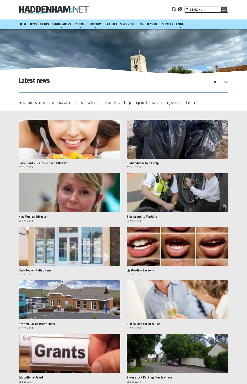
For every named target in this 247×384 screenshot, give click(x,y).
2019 (97, 356)
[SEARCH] (205, 9)
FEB (33, 360)
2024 (141, 356)
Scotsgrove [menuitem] (220, 377)
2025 (150, 356)
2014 (53, 356)
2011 (27, 356)
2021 (114, 356)
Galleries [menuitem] (111, 24)
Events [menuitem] (44, 24)
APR (49, 360)
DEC (110, 360)
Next (132, 340)
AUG (79, 360)
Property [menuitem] (96, 24)
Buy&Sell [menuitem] (153, 24)
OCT (94, 360)
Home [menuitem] (23, 24)
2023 (132, 356)
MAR (41, 360)
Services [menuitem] (167, 24)
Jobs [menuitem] (141, 24)
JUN (64, 360)
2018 (88, 356)
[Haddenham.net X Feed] (180, 10)
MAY (57, 360)
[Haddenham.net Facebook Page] (174, 10)
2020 (106, 356)
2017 (79, 356)
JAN (26, 360)
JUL (71, 360)
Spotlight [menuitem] (80, 24)
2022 (123, 356)
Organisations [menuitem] (61, 24)
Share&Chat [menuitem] (128, 24)
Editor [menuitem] (180, 24)
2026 (158, 356)
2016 (71, 356)
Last (138, 340)
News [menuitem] (33, 24)
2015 (62, 356)
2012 (35, 356)
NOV (102, 360)
